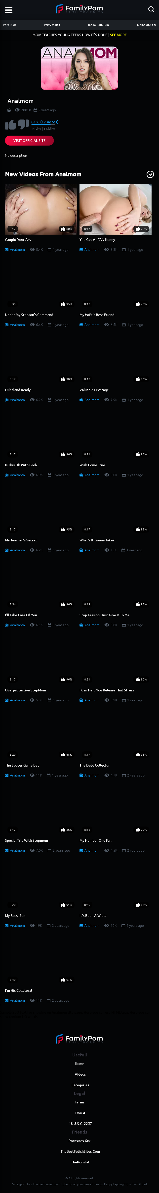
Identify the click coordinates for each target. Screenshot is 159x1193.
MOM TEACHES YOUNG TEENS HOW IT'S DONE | (80, 35)
